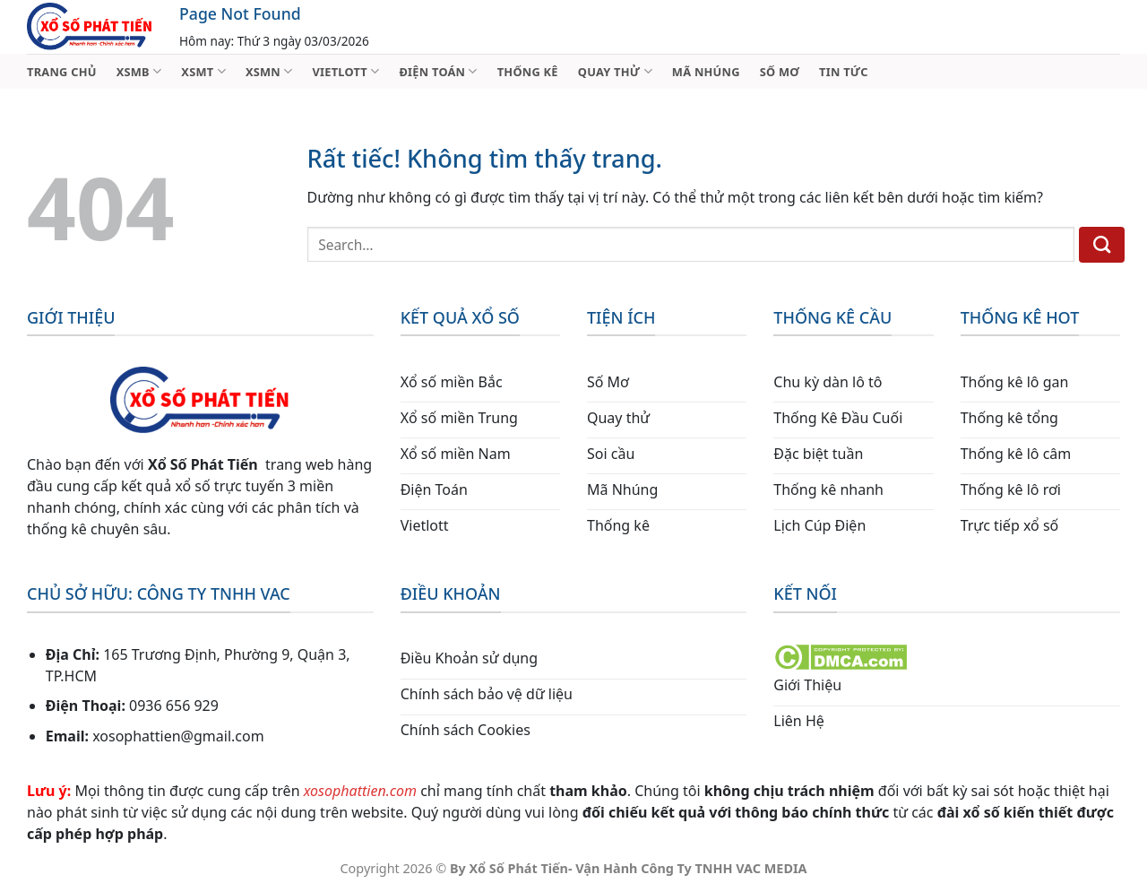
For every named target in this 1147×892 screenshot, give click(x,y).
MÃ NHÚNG (706, 72)
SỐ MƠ (779, 72)
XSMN (269, 71)
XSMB (139, 71)
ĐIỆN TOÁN (438, 71)
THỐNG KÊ (527, 72)
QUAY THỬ (615, 71)
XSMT (203, 71)
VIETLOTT (345, 71)
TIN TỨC (843, 72)
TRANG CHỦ (62, 72)
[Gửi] (1102, 245)
